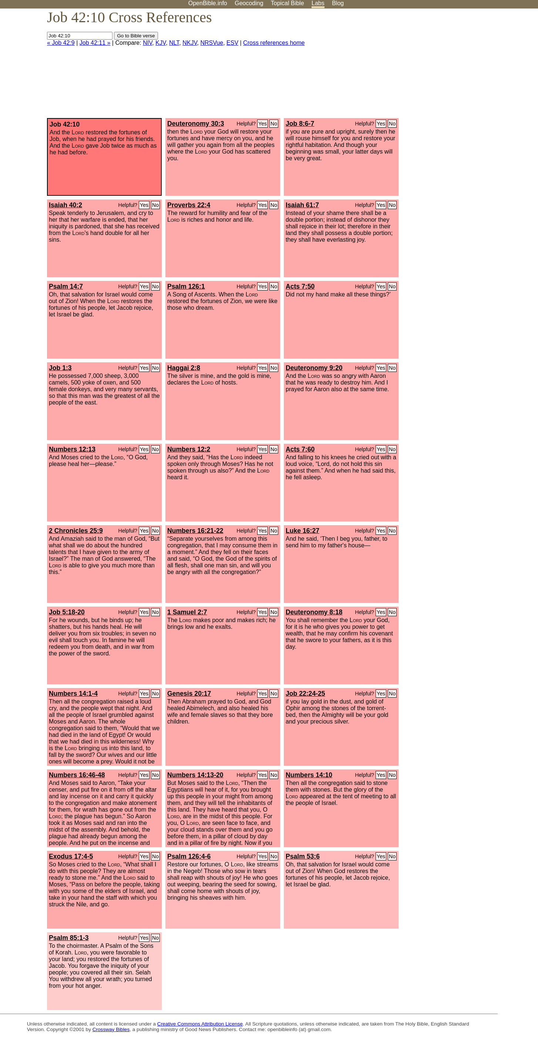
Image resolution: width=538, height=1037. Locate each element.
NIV (147, 43)
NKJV (189, 43)
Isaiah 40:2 (65, 205)
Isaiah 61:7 (302, 205)
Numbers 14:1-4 (73, 693)
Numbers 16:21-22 (195, 530)
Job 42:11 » (95, 43)
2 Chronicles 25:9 (76, 530)
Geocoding (249, 3)
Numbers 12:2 (188, 449)
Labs (318, 3)
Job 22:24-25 (305, 693)
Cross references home (274, 43)
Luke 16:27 (302, 530)
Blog (338, 3)
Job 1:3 (60, 368)
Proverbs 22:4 (188, 205)
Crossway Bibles (111, 1029)
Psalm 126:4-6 (189, 856)
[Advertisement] (463, 66)
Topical (287, 3)
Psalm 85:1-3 (69, 938)
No (273, 124)
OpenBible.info (207, 3)
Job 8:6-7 (300, 123)
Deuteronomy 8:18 (314, 612)
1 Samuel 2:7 (187, 612)
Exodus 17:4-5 (71, 856)
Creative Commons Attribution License (200, 1024)
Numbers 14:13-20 (195, 775)
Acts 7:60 (300, 449)
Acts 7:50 (300, 286)
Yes (262, 124)
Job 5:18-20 (67, 612)
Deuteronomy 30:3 (195, 123)
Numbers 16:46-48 (77, 775)
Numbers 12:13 (72, 449)
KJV (160, 43)
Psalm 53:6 (303, 856)
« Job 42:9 (61, 43)
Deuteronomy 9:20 (314, 368)
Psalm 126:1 (186, 286)
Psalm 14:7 (66, 286)
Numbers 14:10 (309, 775)
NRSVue (212, 43)
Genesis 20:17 (189, 693)
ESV (232, 43)
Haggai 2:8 (183, 368)
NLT (174, 43)
